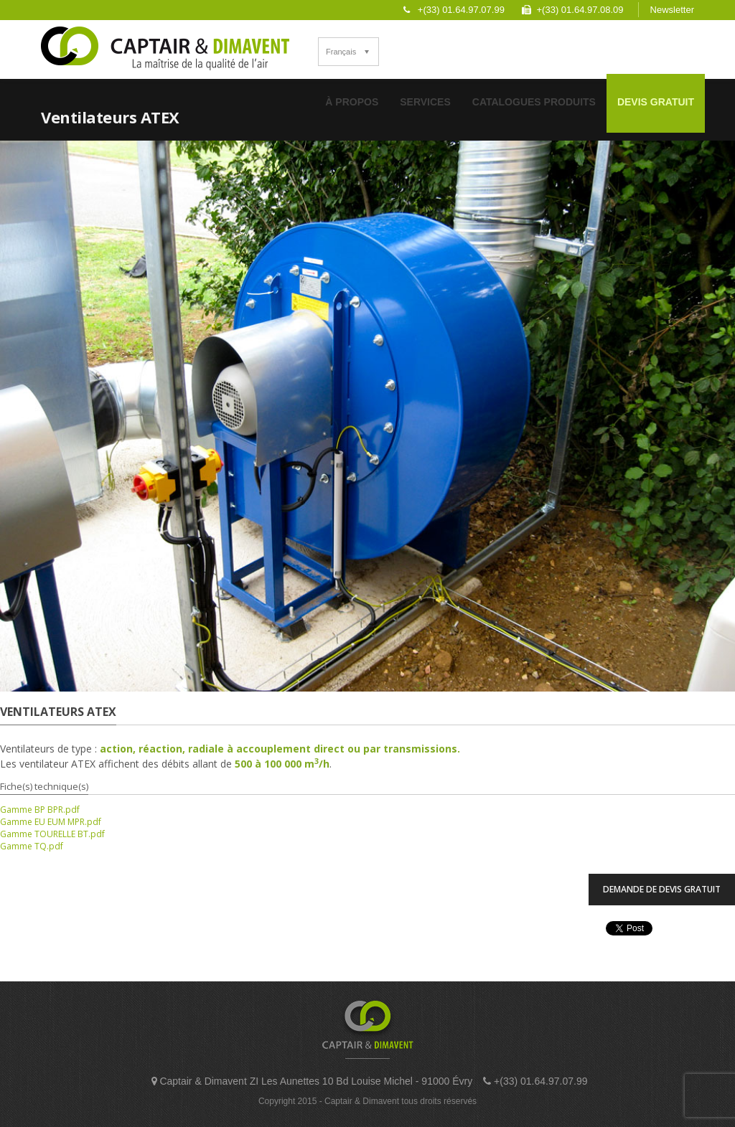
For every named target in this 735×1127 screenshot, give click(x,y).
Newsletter (672, 9)
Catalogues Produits (534, 102)
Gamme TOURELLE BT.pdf (52, 834)
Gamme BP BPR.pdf (40, 809)
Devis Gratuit (655, 102)
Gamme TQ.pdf (31, 846)
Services (425, 102)
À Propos (351, 102)
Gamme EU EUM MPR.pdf (50, 822)
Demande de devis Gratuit (662, 889)
